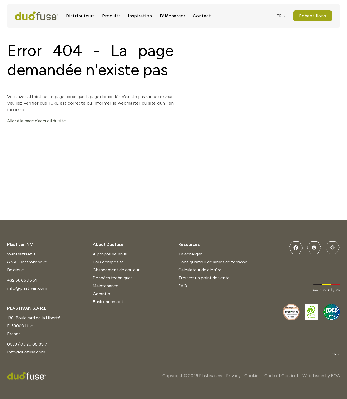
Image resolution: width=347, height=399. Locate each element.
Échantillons (312, 16)
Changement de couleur (116, 270)
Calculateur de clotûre (199, 270)
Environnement (108, 301)
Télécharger (172, 16)
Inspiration (140, 16)
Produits (111, 16)
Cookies (252, 375)
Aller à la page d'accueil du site (36, 121)
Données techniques (113, 278)
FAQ (182, 285)
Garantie (101, 293)
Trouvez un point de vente (204, 278)
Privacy (233, 375)
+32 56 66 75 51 (22, 280)
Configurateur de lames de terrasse (212, 262)
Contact (202, 16)
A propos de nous (110, 254)
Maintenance (105, 285)
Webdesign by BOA (321, 375)
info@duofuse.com (26, 352)
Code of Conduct (281, 375)
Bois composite (108, 262)
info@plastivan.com (27, 288)
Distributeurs (80, 16)
